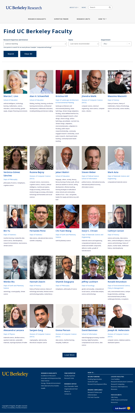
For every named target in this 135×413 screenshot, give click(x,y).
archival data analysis (97, 291)
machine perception (43, 187)
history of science (113, 103)
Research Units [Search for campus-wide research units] (69, 378)
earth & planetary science (63, 240)
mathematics (13, 106)
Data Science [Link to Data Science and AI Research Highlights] (45, 381)
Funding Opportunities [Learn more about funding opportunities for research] (95, 379)
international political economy (91, 184)
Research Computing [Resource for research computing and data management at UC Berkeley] (117, 384)
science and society (113, 108)
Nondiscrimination (21, 408)
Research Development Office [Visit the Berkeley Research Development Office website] (97, 384)
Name (71, 40)
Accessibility (11, 408)
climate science (8, 246)
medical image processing (37, 192)
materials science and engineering (92, 240)
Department (105, 40)
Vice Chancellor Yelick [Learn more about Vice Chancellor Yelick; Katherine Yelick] (71, 386)
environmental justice (62, 126)
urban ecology (64, 118)
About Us (74, 7)
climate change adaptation (70, 111)
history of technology (122, 106)
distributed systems (113, 342)
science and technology (89, 294)
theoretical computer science (38, 342)
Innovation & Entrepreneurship (51, 378)
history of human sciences (37, 289)
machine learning (9, 238)
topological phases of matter (18, 342)
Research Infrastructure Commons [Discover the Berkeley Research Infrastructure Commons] (122, 382)
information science (87, 187)
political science (86, 182)
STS (108, 111)
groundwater (66, 121)
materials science (9, 337)
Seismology (7, 291)
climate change (60, 123)
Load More (70, 355)
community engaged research (64, 116)
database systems (124, 340)
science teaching (15, 108)
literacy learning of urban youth (65, 182)
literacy (74, 179)
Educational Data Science (45, 238)
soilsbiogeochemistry (114, 299)
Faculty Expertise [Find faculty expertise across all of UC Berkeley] (69, 376)
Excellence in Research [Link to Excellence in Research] (48, 376)
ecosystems (124, 299)
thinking (32, 103)
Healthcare (65, 342)
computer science (87, 106)
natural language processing (90, 337)
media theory (48, 294)
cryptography (34, 340)
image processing (35, 189)
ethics (109, 240)
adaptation (68, 123)
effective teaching (69, 187)
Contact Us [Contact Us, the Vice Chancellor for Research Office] (67, 394)
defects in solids (86, 248)
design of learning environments (17, 111)
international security (98, 182)
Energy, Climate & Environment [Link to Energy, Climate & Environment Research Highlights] (50, 383)
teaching (37, 103)
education (7, 108)
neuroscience (45, 182)
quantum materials (9, 340)
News (84, 7)
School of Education (11, 100)
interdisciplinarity (118, 248)
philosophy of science (10, 183)
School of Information (89, 178)
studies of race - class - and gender (66, 194)
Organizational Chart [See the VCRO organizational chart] (71, 389)
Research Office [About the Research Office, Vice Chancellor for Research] (70, 384)
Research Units (83, 19)
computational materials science (117, 182)
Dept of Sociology (88, 285)
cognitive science (9, 185)
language (58, 179)
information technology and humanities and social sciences (41, 194)
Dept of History (113, 100)
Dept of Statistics (10, 235)
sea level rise (75, 121)
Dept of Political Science (90, 176)
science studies (124, 108)
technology (19, 103)
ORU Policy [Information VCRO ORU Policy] (114, 397)
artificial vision (45, 189)
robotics (88, 111)
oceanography (15, 291)
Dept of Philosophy (10, 179)
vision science (94, 108)
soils (109, 291)
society (69, 179)
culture (64, 179)
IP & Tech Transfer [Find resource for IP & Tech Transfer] (93, 397)
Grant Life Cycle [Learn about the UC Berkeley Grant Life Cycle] (93, 382)
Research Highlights (37, 19)
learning (6, 106)
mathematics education (45, 108)
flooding (58, 113)
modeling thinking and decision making (41, 111)
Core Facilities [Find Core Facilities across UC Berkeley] (115, 379)
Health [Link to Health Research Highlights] (43, 388)
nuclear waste (117, 246)
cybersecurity (43, 340)
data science (33, 238)
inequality (58, 342)
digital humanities (92, 340)
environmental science (118, 291)
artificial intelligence (9, 103)
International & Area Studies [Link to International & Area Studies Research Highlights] (50, 386)
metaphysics (21, 183)
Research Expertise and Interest (16, 40)
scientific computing (36, 240)
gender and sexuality (88, 289)
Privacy (4, 408)
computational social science (90, 342)
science (20, 106)
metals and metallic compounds (91, 246)
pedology (121, 294)
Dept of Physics (9, 334)
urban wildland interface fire (70, 113)
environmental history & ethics (117, 296)
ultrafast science (19, 337)
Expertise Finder (61, 19)
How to (102, 19)
